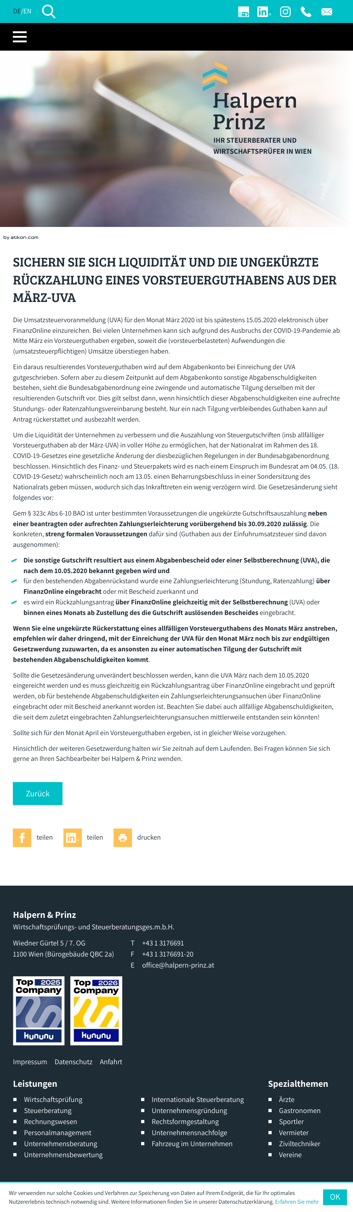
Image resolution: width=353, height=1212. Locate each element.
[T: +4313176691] (306, 11)
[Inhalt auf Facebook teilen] (35, 838)
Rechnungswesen (50, 1121)
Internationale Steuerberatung (198, 1099)
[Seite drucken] (140, 838)
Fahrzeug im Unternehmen (192, 1143)
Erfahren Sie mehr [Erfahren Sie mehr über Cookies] (297, 1202)
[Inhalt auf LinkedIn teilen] (85, 838)
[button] (38, 793)
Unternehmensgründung (189, 1110)
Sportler (291, 1121)
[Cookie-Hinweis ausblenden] (335, 1197)
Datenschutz (73, 1062)
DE (17, 11)
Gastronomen (300, 1110)
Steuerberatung (47, 1110)
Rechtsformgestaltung (185, 1121)
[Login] (243, 11)
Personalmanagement (57, 1132)
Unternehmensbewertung (63, 1155)
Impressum (30, 1062)
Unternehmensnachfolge (189, 1132)
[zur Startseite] (249, 95)
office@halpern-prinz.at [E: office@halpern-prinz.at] (178, 965)
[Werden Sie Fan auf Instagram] (285, 11)
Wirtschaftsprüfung (53, 1099)
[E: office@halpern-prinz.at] (327, 11)
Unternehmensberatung (60, 1143)
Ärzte (287, 1099)
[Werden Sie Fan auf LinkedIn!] (264, 11)
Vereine (290, 1155)
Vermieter (293, 1132)
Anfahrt (111, 1062)
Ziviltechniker (299, 1143)
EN (27, 11)
